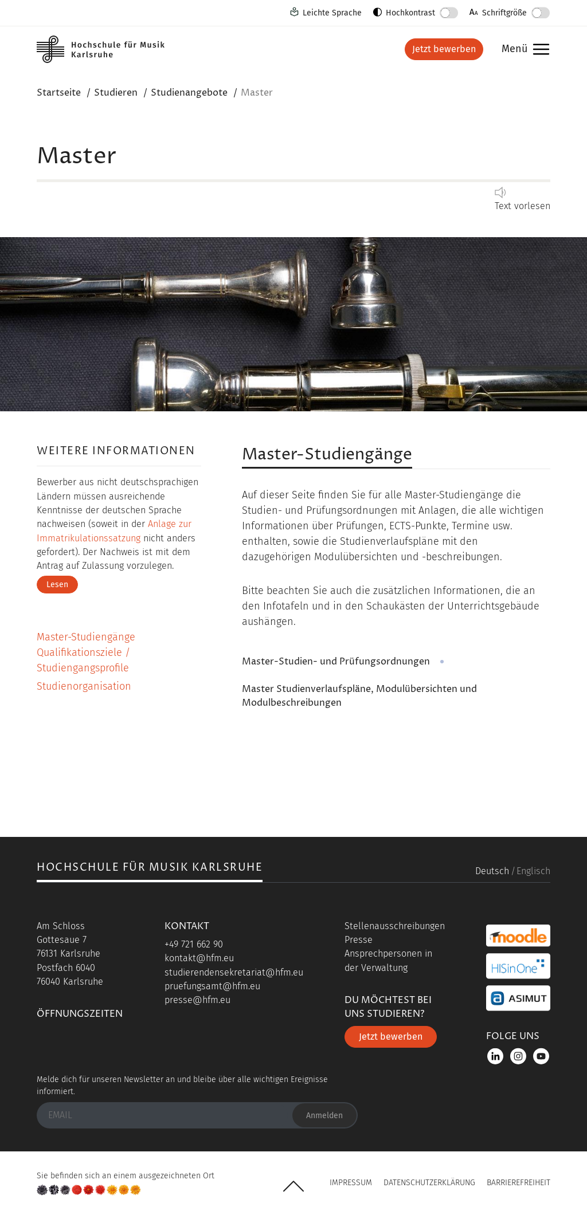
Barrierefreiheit (518, 1182)
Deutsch (492, 871)
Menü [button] (522, 49)
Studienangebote (189, 92)
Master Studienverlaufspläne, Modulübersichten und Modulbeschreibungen (359, 696)
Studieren (116, 92)
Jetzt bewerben (444, 49)
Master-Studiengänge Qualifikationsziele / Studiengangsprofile (86, 652)
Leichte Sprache (332, 13)
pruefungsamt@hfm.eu (212, 986)
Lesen (57, 584)
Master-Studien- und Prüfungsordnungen (336, 661)
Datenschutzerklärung (429, 1182)
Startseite (59, 92)
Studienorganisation (84, 686)
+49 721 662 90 (194, 944)
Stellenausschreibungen (395, 926)
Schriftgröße (504, 13)
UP (293, 1186)
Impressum (351, 1182)
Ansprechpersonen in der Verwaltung (388, 960)
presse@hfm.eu (197, 999)
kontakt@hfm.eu (199, 958)
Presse (359, 939)
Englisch (533, 871)
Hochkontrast (410, 13)
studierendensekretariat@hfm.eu (234, 972)
